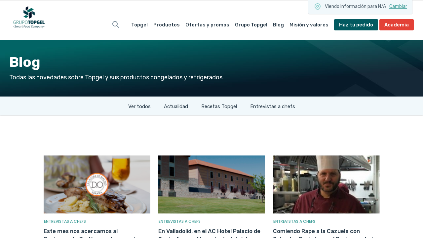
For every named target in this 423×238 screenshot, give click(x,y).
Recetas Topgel (219, 106)
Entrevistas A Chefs (65, 221)
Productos (166, 25)
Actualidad (176, 106)
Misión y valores (308, 25)
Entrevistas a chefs (272, 106)
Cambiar (398, 6)
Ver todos (139, 106)
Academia (396, 25)
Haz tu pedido (356, 25)
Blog (278, 25)
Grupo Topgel (251, 25)
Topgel (139, 25)
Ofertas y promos (207, 25)
